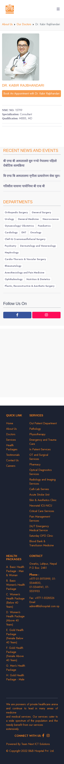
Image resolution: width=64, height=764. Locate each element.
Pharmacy (34, 464)
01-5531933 (39, 589)
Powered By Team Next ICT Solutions (28, 744)
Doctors (10, 434)
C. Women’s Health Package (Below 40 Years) (15, 600)
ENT (24, 232)
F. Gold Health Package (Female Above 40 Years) (15, 654)
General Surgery (41, 212)
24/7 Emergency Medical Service (39, 528)
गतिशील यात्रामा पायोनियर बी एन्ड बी (24, 186)
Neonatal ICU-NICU (40, 506)
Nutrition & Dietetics (38, 279)
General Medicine (28, 219)
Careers (10, 466)
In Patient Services (40, 449)
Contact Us (12, 460)
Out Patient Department (43, 423)
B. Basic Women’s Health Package (15, 585)
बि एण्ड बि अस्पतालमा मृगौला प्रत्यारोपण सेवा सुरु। (31, 176)
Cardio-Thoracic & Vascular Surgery (25, 259)
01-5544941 (36, 587)
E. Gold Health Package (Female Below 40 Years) (15, 636)
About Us (7, 24)
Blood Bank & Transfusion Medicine (41, 543)
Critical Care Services (41, 511)
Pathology (35, 429)
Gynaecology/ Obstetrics (19, 225)
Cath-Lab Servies (39, 489)
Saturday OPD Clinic (41, 536)
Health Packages (11, 447)
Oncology (35, 232)
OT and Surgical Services (38, 457)
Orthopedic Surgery (16, 212)
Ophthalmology (14, 279)
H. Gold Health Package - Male (15, 677)
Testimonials (13, 455)
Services (11, 440)
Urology (9, 219)
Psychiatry (10, 246)
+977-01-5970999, (40, 579)
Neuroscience (51, 219)
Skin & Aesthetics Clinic (42, 500)
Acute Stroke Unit (39, 495)
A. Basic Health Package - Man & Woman (15, 571)
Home (9, 423)
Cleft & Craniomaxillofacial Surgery (25, 239)
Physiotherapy (37, 434)
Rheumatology (13, 266)
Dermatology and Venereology (38, 246)
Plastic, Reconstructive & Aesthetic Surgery (29, 286)
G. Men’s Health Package (15, 668)
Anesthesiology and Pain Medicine (24, 272)
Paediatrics (44, 225)
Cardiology (11, 232)
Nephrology (12, 252)
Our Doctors (24, 24)
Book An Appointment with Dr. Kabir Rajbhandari (31, 93)
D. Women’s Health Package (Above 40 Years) (15, 618)
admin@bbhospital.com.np (44, 606)
